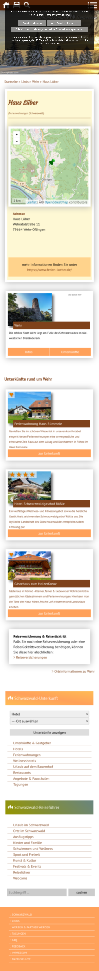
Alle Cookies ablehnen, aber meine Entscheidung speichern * (49, 29)
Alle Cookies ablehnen (64, 23)
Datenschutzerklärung (57, 14)
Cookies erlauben (32, 23)
